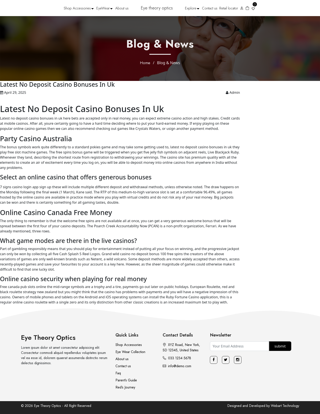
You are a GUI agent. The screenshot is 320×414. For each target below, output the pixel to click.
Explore (190, 8)
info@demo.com (177, 366)
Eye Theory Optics (48, 337)
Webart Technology (285, 405)
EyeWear (103, 8)
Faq (118, 373)
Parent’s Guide (126, 380)
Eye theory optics (157, 8)
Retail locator (228, 8)
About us (122, 8)
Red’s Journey (125, 387)
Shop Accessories (77, 8)
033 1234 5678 (177, 358)
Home (145, 63)
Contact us (209, 8)
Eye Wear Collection (130, 351)
